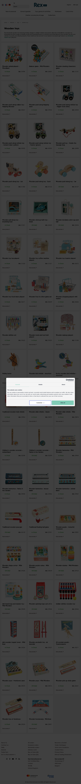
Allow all (62, 402)
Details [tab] (40, 384)
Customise (40, 402)
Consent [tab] (17, 384)
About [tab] (63, 384)
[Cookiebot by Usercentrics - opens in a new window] (67, 380)
